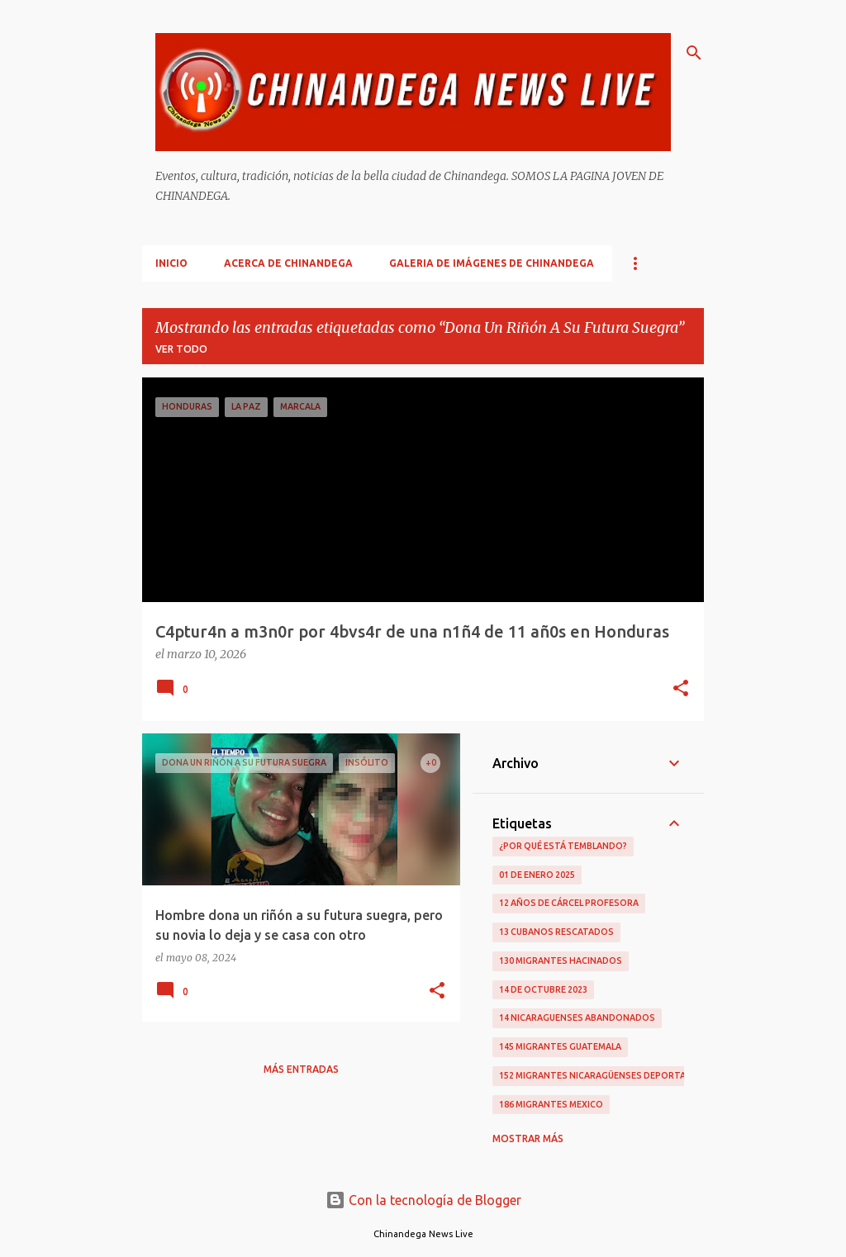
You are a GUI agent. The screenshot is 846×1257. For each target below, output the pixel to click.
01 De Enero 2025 (537, 875)
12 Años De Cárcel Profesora (569, 903)
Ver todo (181, 349)
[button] (681, 689)
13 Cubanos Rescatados (556, 932)
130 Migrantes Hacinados (560, 960)
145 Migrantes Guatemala (560, 1046)
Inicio (171, 263)
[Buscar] (694, 53)
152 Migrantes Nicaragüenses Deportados (602, 1075)
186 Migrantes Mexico (551, 1104)
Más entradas (301, 1069)
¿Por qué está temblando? (563, 846)
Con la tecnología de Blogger (423, 1200)
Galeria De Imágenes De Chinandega (491, 263)
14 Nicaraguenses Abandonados (577, 1017)
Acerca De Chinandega (288, 263)
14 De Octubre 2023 (543, 989)
